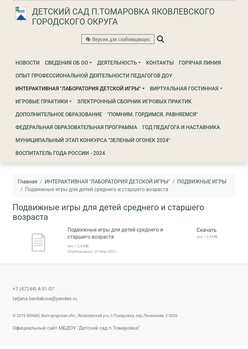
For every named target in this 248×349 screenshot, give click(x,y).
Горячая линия (200, 63)
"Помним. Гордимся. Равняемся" (152, 114)
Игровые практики (42, 101)
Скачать (206, 230)
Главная (27, 182)
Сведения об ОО (66, 63)
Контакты (160, 63)
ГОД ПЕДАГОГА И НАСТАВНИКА (181, 127)
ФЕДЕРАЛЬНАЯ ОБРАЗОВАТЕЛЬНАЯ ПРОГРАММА (76, 127)
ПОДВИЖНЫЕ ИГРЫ (202, 182)
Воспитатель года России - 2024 (60, 153)
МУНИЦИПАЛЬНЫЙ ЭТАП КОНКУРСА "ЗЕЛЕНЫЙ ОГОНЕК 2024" (93, 140)
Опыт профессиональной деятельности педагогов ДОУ (94, 76)
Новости (28, 63)
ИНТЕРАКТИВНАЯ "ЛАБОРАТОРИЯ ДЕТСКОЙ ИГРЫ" (78, 89)
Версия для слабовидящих (120, 39)
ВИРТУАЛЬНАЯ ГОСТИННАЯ (184, 89)
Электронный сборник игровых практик (134, 101)
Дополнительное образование (59, 114)
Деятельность (117, 63)
